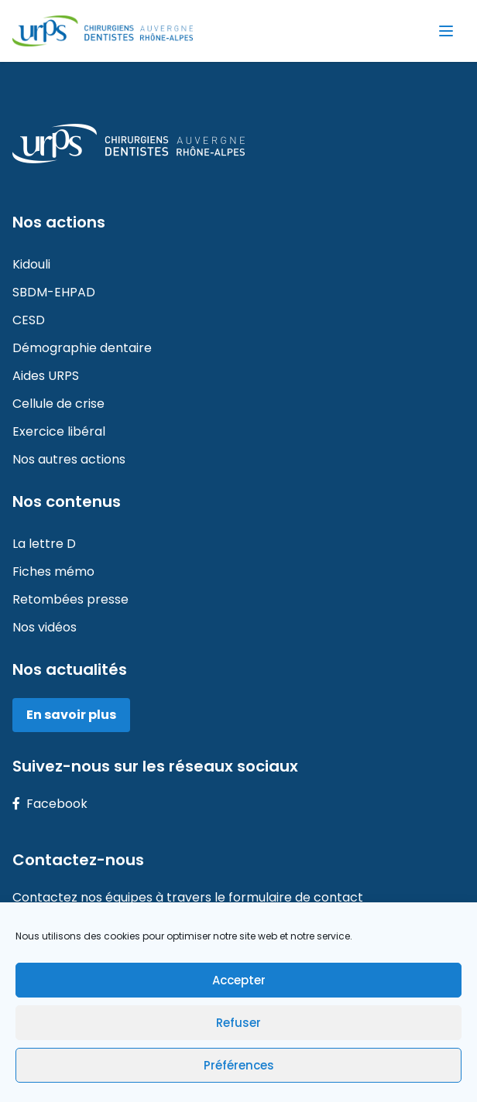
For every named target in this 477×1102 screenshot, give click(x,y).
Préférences (239, 1065)
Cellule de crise (58, 403)
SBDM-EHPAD (53, 292)
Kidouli (31, 264)
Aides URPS (45, 376)
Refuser (238, 1023)
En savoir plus (71, 715)
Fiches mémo (53, 571)
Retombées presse (70, 599)
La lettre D (44, 544)
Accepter (239, 980)
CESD (28, 320)
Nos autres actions (68, 459)
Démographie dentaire (82, 348)
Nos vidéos (44, 627)
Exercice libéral (58, 431)
